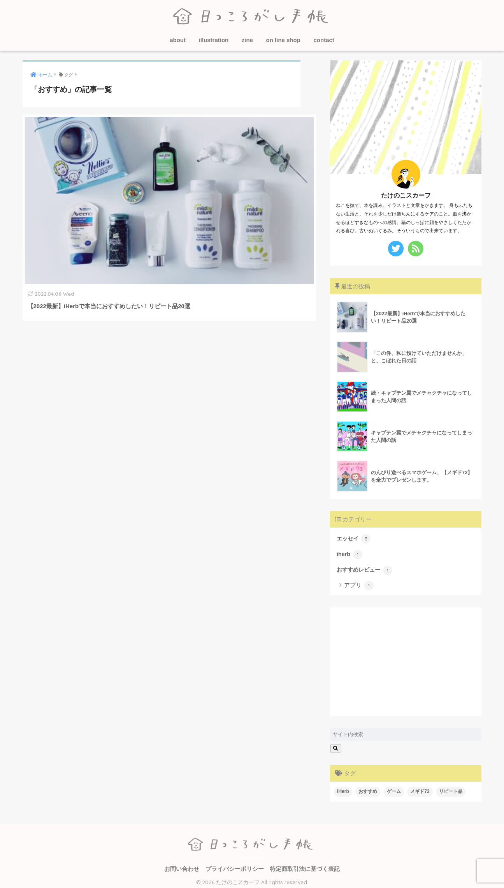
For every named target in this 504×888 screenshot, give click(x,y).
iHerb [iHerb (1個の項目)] (343, 788)
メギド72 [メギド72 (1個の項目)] (419, 788)
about (178, 40)
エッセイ (353, 538)
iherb (348, 553)
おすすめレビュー (363, 567)
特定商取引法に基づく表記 (305, 866)
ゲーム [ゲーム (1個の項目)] (394, 788)
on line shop (283, 40)
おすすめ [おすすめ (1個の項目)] (367, 788)
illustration (214, 40)
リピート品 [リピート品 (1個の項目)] (450, 788)
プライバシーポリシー (234, 866)
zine (247, 40)
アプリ (359, 583)
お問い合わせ (181, 866)
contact (323, 40)
